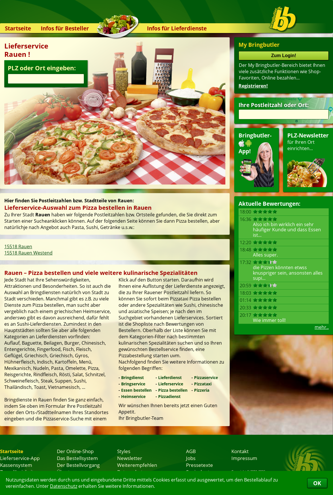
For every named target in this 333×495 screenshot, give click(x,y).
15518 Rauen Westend (28, 253)
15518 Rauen (18, 246)
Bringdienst (132, 377)
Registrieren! (253, 86)
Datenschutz (63, 486)
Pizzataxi (203, 384)
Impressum (244, 458)
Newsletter (129, 458)
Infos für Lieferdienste (177, 28)
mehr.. (322, 327)
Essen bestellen (136, 390)
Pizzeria (201, 390)
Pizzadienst (169, 396)
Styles (123, 451)
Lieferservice (170, 384)
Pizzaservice (206, 377)
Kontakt (240, 451)
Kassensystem (16, 464)
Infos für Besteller (65, 28)
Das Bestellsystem (77, 458)
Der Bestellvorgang (78, 464)
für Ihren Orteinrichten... (308, 159)
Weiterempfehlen (137, 464)
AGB (191, 451)
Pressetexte (199, 464)
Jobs (190, 458)
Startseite (18, 28)
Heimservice (133, 396)
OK (317, 483)
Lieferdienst (170, 377)
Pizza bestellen (172, 390)
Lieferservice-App (20, 458)
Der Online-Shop (75, 451)
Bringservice (133, 384)
